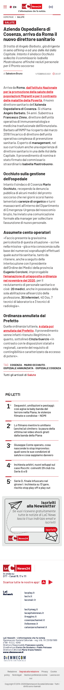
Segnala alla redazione (29, 671)
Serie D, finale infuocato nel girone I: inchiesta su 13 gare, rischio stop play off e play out (32, 484)
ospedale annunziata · (19, 368)
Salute (20, 17)
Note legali (17, 675)
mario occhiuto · (35, 364)
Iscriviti (51, 529)
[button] (57, 19)
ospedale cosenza (48, 368)
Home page (8, 17)
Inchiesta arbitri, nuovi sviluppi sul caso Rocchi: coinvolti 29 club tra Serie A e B (34, 468)
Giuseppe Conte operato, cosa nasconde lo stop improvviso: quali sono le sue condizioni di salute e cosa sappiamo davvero (33, 450)
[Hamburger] (5, 7)
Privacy (44, 671)
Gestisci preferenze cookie (35, 675)
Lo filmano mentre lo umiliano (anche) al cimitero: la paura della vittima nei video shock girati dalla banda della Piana (34, 430)
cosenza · (16, 364)
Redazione (12, 671)
